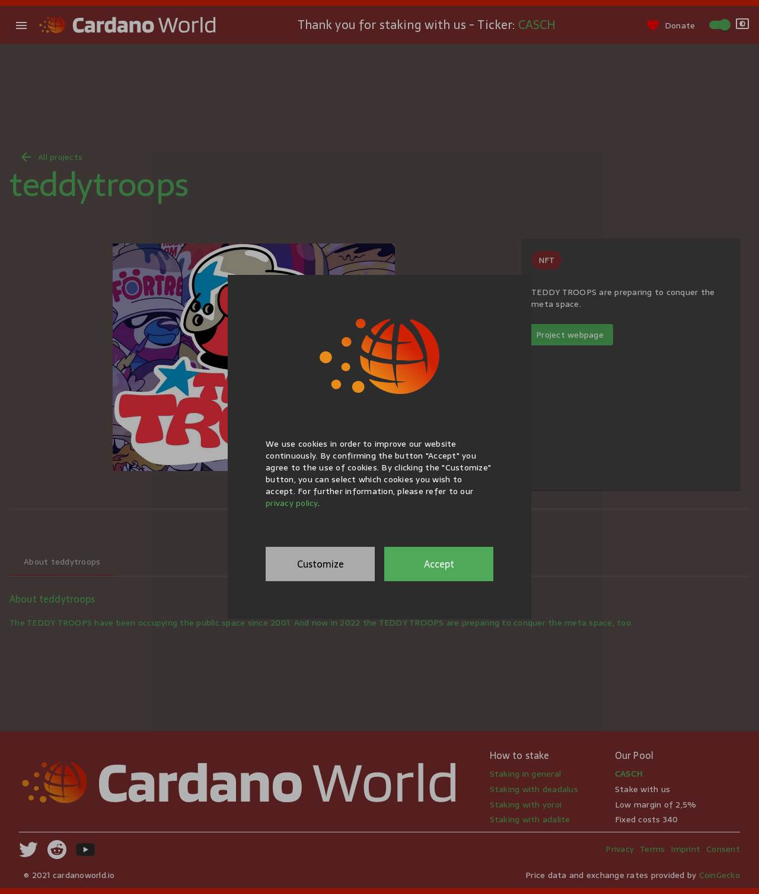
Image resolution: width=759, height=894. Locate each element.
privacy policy (292, 503)
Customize (320, 564)
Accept (439, 564)
